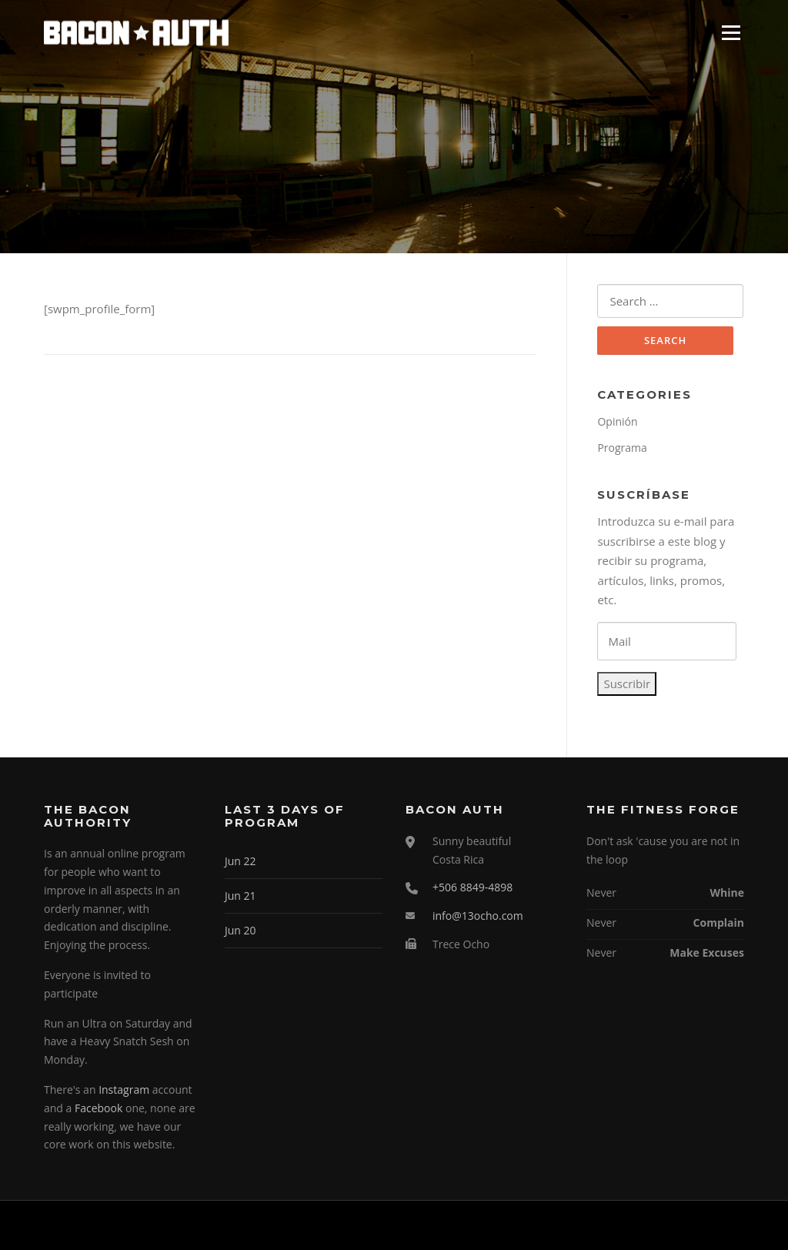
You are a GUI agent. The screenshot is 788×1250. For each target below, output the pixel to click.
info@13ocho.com (477, 915)
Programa (621, 447)
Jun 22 (240, 861)
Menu (730, 32)
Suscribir (626, 683)
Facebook (98, 1108)
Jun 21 (240, 895)
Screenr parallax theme (611, 1225)
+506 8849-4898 (472, 887)
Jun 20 (240, 930)
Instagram (123, 1089)
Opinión (617, 421)
